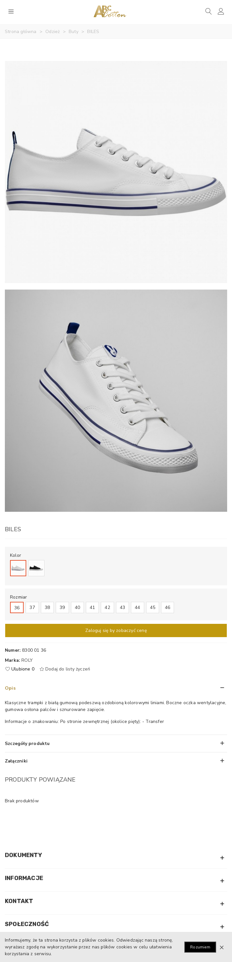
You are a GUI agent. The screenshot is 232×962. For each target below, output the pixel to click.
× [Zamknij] (221, 947)
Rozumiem (200, 947)
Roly (27, 660)
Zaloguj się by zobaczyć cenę (116, 630)
